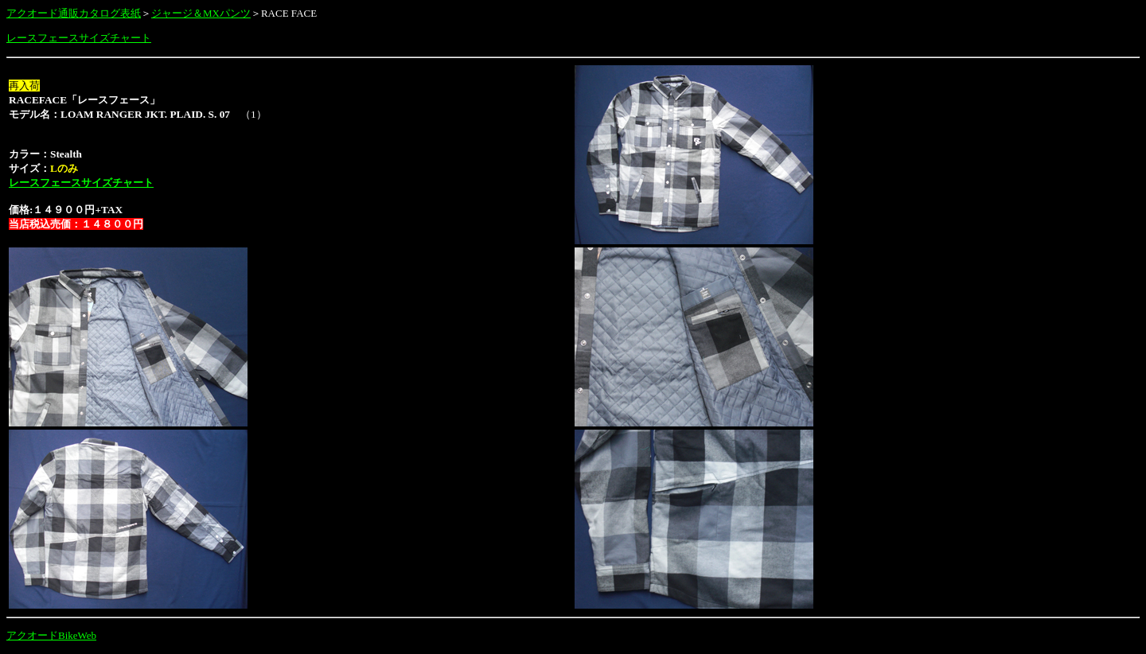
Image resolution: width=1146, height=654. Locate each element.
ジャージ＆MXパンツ (201, 13)
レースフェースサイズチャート (78, 38)
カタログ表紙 (110, 13)
